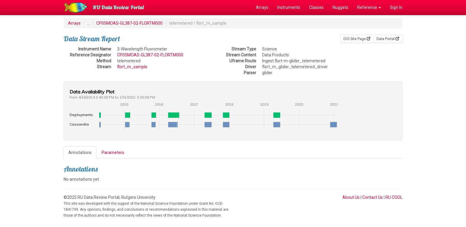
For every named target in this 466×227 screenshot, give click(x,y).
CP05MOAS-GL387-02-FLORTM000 (129, 23)
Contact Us (372, 197)
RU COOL (393, 197)
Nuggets (340, 7)
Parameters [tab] (113, 152)
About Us (351, 197)
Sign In (396, 7)
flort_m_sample (132, 66)
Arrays (262, 7)
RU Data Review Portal (118, 7)
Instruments (288, 7)
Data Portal (388, 39)
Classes (316, 7)
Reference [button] (369, 7)
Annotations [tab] (80, 152)
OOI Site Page (356, 39)
